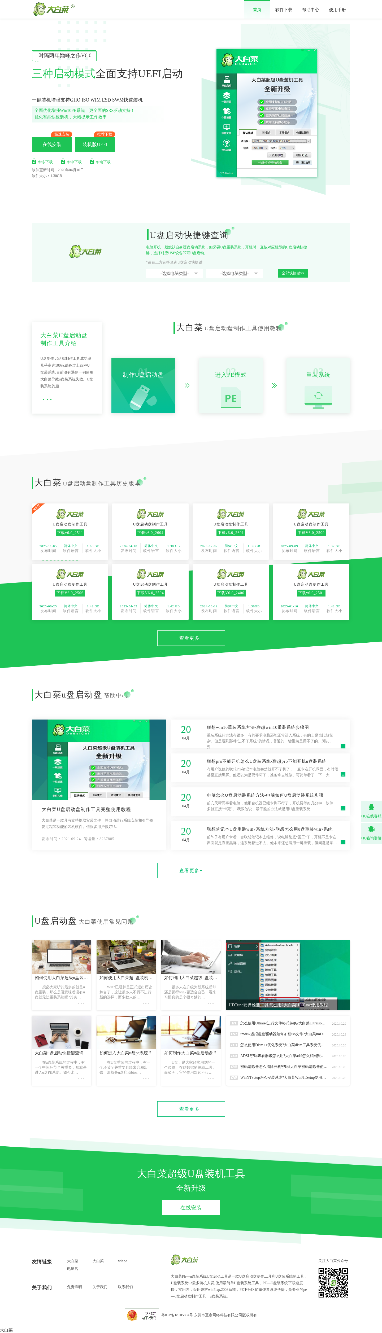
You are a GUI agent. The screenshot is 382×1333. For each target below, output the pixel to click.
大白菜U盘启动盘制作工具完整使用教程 (86, 809)
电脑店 (72, 1269)
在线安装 (52, 144)
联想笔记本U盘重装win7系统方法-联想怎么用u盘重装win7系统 (270, 829)
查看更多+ (190, 638)
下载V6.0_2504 (150, 593)
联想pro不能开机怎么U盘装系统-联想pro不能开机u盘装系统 (267, 761)
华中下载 (71, 161)
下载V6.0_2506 (70, 593)
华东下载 (42, 161)
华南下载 (100, 161)
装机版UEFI (95, 144)
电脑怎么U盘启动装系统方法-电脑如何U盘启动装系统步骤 (265, 795)
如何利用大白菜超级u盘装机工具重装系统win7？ (191, 977)
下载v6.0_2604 (150, 533)
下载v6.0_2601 (231, 533)
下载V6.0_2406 (230, 593)
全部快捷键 (293, 273)
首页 (257, 9)
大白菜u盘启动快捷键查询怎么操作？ (61, 1053)
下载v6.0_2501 (311, 593)
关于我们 (100, 1287)
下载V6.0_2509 (311, 533)
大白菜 (72, 1261)
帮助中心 (310, 9)
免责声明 (74, 1287)
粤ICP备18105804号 (177, 1315)
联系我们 (125, 1287)
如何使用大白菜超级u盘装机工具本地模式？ (61, 977)
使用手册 (337, 9)
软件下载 (283, 9)
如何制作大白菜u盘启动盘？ (190, 1053)
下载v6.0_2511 (70, 533)
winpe (122, 1261)
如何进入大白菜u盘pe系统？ (125, 1053)
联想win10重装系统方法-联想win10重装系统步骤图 (258, 727)
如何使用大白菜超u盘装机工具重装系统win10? (126, 977)
